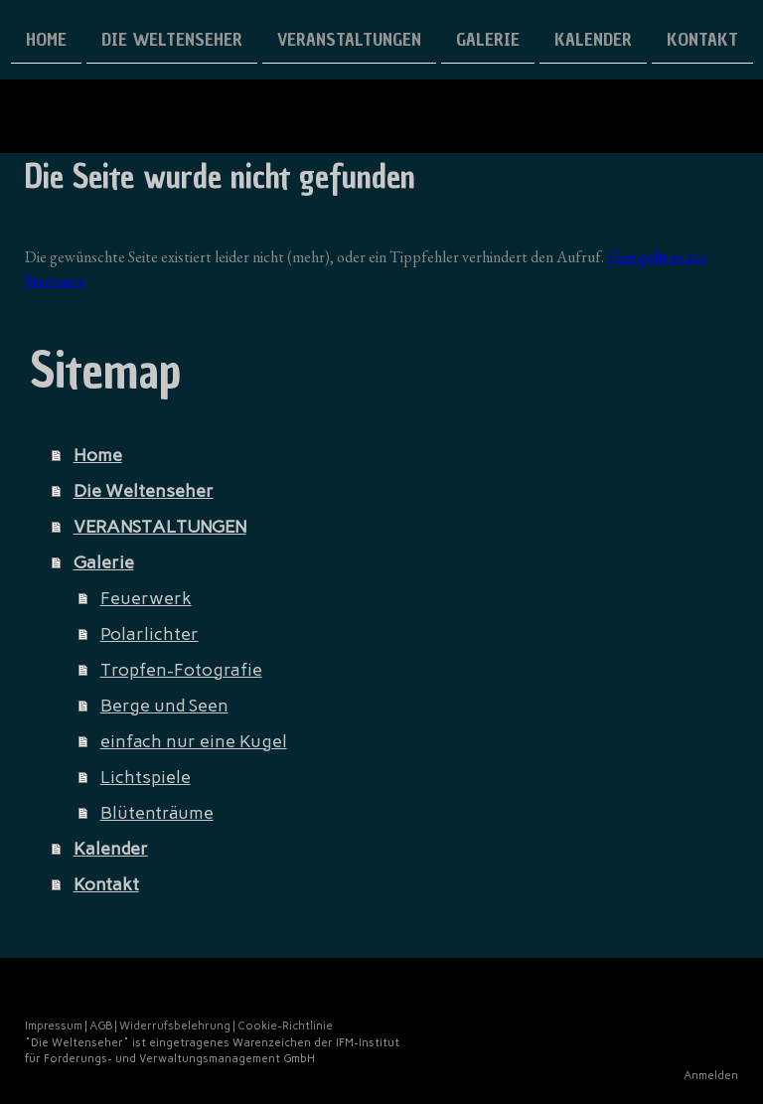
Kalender (593, 38)
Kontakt (702, 38)
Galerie (488, 38)
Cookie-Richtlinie (285, 1025)
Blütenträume (157, 813)
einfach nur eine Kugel (193, 741)
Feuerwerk (146, 598)
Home (46, 38)
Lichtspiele (145, 777)
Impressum (53, 1025)
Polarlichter (149, 634)
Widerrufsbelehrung (174, 1025)
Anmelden (711, 1075)
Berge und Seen (164, 705)
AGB (100, 1025)
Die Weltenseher (171, 38)
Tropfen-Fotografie (181, 670)
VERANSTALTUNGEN (349, 38)
